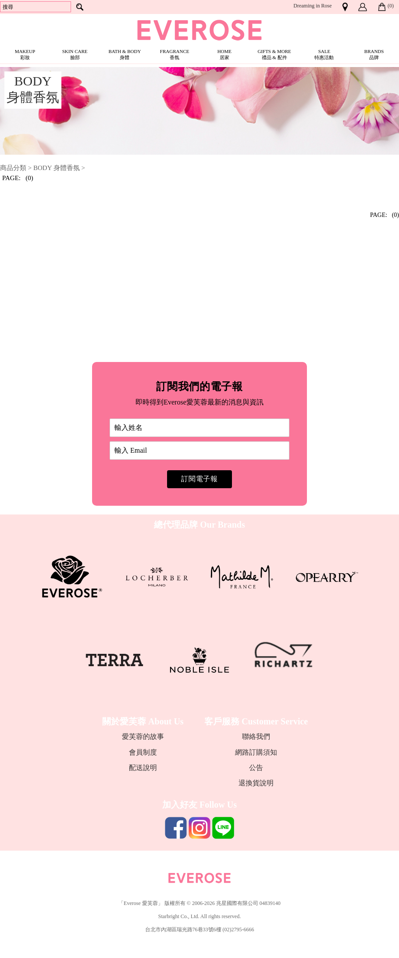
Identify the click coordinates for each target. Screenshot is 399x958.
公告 (256, 767)
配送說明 (143, 767)
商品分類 (13, 167)
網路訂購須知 (256, 752)
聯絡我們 (256, 736)
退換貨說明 (256, 783)
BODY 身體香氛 (56, 167)
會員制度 (143, 752)
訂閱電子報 (199, 479)
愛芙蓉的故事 (143, 736)
